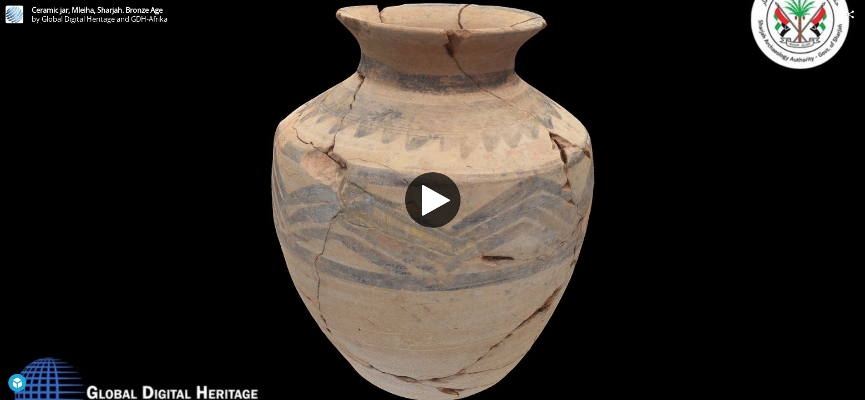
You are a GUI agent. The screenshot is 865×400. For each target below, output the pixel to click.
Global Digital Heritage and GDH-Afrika (105, 19)
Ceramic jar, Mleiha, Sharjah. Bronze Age (97, 10)
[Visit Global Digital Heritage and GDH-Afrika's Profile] (14, 14)
